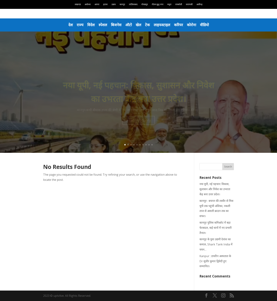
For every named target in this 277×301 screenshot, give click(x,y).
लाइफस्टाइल (162, 24)
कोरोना (191, 24)
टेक (147, 24)
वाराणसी (189, 4)
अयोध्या (88, 4)
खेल (138, 24)
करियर (178, 24)
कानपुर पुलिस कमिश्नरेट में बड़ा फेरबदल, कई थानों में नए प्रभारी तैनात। (215, 228)
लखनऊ (78, 4)
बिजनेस (116, 24)
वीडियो (204, 24)
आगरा (97, 4)
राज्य (80, 24)
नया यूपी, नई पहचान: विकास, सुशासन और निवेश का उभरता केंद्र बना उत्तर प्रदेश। (214, 189)
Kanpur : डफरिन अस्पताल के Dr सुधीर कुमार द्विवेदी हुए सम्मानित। (215, 261)
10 (152, 144)
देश (70, 24)
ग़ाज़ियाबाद (133, 4)
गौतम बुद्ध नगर (157, 4)
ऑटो (128, 24)
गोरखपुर (144, 4)
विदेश (91, 24)
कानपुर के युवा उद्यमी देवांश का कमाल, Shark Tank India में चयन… (215, 244)
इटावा (105, 4)
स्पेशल (103, 24)
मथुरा (169, 4)
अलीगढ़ (199, 4)
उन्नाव (113, 4)
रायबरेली (178, 4)
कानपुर (122, 4)
